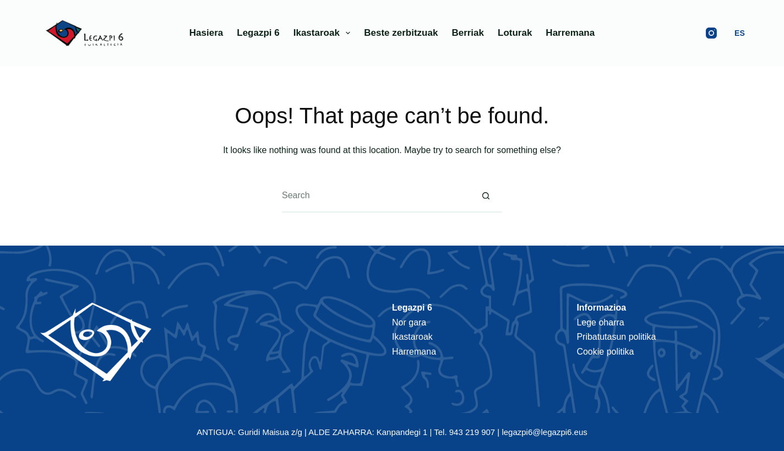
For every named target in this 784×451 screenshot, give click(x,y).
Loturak (515, 33)
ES (739, 33)
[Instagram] (711, 33)
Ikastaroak (324, 33)
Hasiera (206, 33)
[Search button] (485, 196)
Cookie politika (605, 351)
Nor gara (409, 322)
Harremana (570, 33)
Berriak (467, 33)
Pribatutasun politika (616, 336)
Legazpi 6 (258, 33)
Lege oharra (600, 322)
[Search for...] (375, 196)
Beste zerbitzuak (401, 33)
